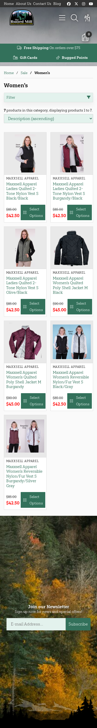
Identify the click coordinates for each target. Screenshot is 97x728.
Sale (24, 73)
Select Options (33, 212)
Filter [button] (48, 97)
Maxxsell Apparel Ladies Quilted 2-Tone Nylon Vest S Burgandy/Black (69, 191)
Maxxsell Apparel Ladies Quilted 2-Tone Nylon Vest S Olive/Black (22, 285)
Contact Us (42, 4)
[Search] (74, 18)
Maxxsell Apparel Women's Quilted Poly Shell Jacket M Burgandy (23, 379)
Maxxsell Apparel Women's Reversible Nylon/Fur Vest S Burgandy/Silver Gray (24, 476)
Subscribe (78, 624)
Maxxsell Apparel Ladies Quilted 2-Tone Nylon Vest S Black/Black (22, 191)
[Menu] (62, 18)
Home (9, 4)
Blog (57, 4)
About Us (23, 4)
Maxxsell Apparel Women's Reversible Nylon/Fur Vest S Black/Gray (71, 379)
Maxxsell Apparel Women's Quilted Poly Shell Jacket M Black (70, 285)
